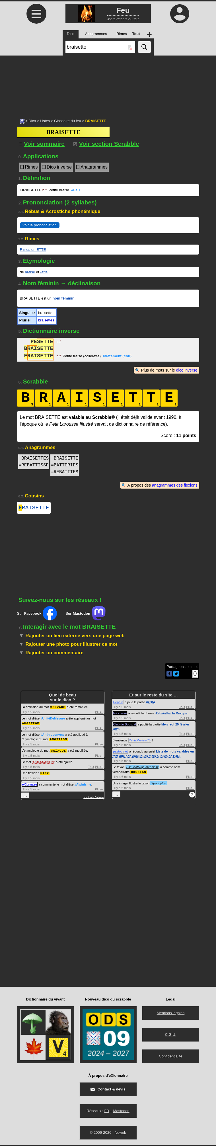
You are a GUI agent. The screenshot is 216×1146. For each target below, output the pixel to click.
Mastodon (121, 1112)
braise (30, 272)
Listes (45, 121)
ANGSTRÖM (31, 724)
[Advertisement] (108, 84)
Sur (37, 614)
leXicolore (120, 714)
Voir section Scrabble (106, 143)
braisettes (46, 320)
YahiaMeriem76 (140, 741)
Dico (32, 121)
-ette (44, 272)
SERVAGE (57, 708)
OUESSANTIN (43, 762)
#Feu (75, 190)
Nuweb (120, 1133)
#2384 (150, 703)
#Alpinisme (83, 784)
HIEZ (44, 773)
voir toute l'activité (93, 797)
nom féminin (63, 298)
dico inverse (187, 370)
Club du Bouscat (124, 725)
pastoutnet (120, 752)
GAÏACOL (58, 751)
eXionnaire (29, 784)
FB (106, 1112)
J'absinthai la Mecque (171, 714)
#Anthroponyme (52, 735)
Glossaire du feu (67, 121)
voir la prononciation (40, 225)
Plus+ (99, 713)
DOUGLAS (138, 773)
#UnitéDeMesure (52, 719)
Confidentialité (170, 1057)
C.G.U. (170, 1035)
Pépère (118, 703)
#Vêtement (117, 356)
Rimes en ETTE (33, 249)
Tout (91, 766)
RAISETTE (33, 508)
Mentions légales (171, 1014)
